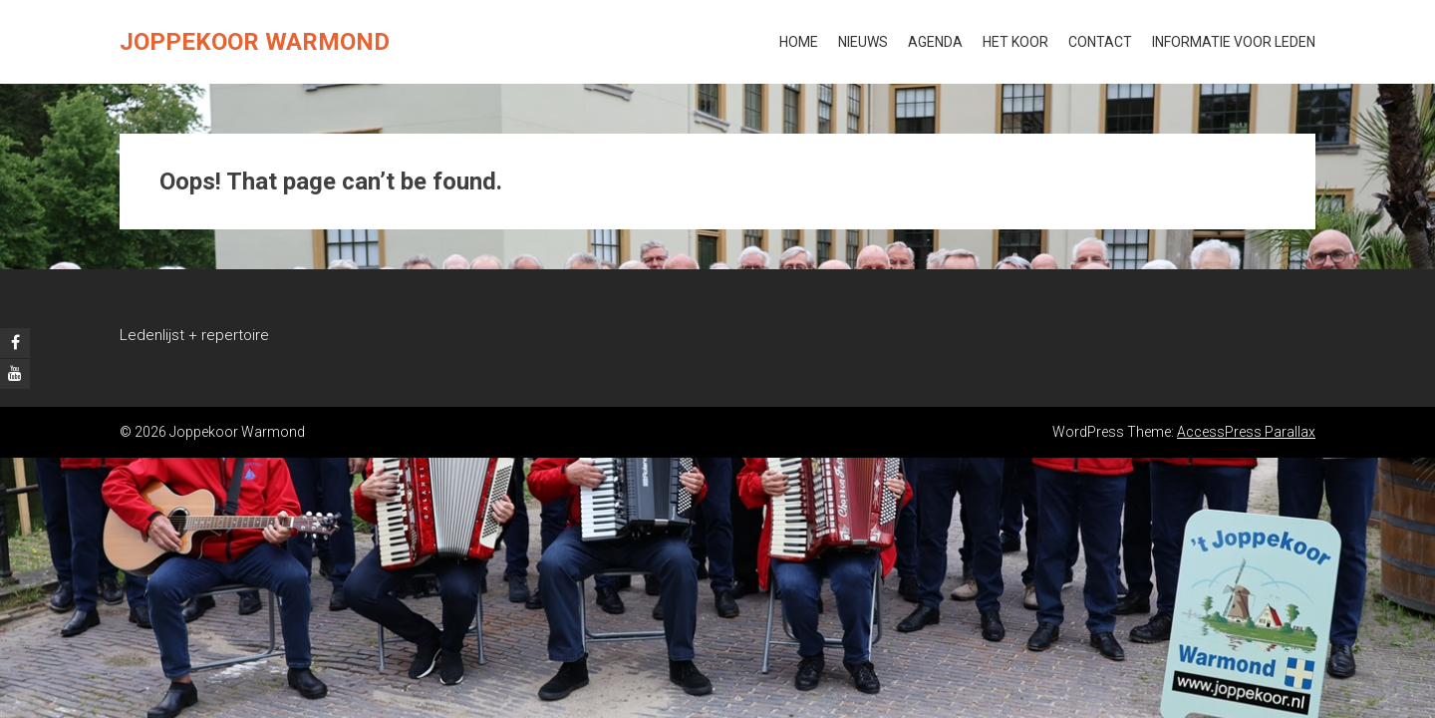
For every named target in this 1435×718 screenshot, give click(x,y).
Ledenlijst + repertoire (194, 335)
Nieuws (863, 42)
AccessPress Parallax (1246, 432)
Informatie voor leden (1233, 42)
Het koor (1015, 42)
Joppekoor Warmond (255, 42)
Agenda (935, 42)
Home (798, 42)
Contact (1100, 42)
